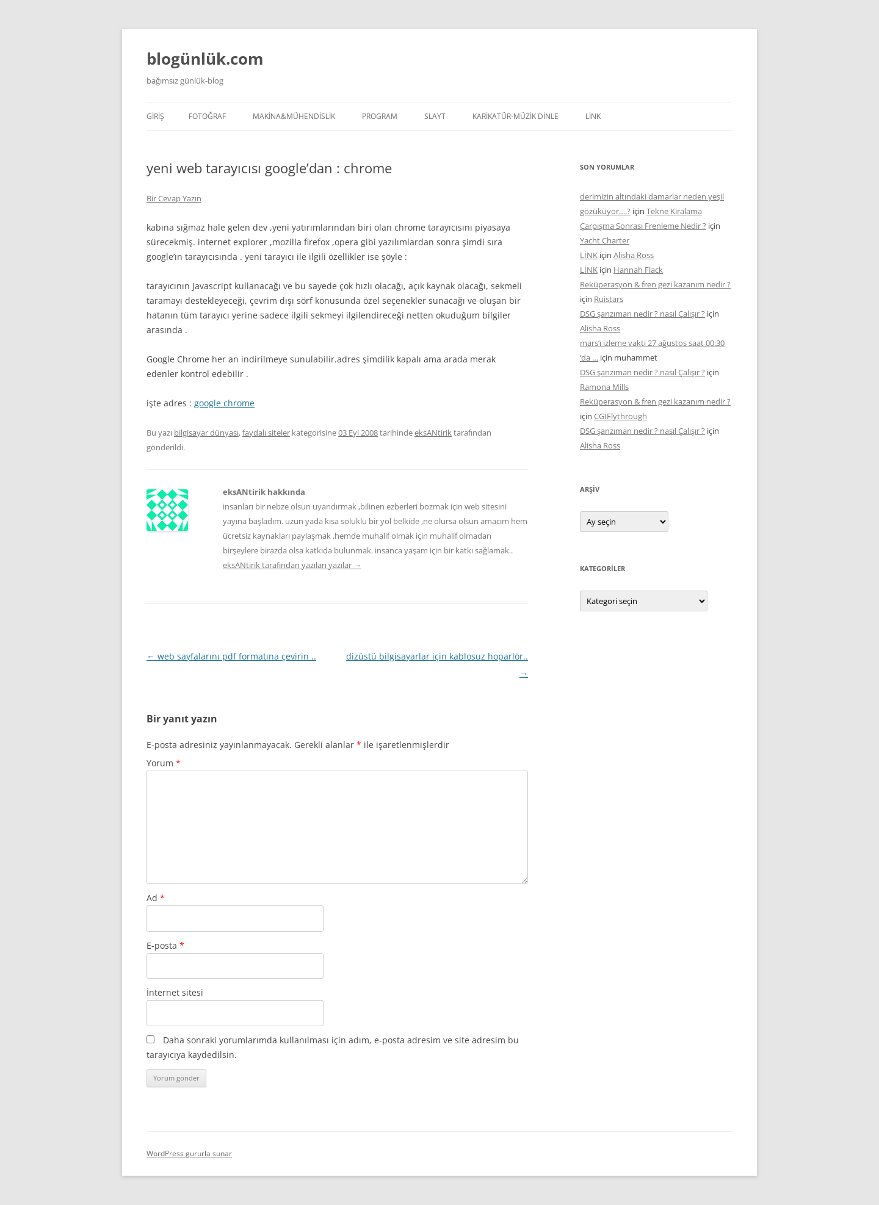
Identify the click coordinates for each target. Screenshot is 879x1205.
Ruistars (608, 298)
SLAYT (435, 116)
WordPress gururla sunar (189, 1153)
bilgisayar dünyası (206, 432)
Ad (155, 898)
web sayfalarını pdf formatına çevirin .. (231, 656)
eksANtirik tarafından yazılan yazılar (292, 564)
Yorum (163, 763)
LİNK (593, 116)
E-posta (165, 945)
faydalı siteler (266, 432)
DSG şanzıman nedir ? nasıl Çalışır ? (642, 313)
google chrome (224, 403)
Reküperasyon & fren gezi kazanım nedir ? (655, 284)
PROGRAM (379, 116)
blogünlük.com (205, 59)
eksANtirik (433, 432)
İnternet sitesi (174, 992)
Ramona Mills (604, 386)
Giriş (155, 116)
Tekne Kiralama (674, 211)
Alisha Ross (633, 255)
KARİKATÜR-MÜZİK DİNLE (515, 116)
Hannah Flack (638, 269)
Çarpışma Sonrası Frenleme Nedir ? (643, 225)
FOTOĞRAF (207, 116)
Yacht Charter (604, 240)
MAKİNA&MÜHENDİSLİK (294, 116)
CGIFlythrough (620, 416)
